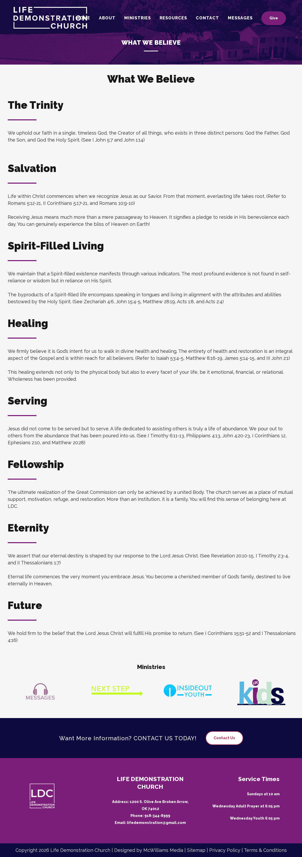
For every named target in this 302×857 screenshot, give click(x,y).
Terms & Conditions (265, 850)
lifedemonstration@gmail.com (156, 823)
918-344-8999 (157, 816)
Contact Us (224, 738)
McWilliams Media (163, 850)
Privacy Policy (224, 850)
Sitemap (196, 850)
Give (273, 18)
